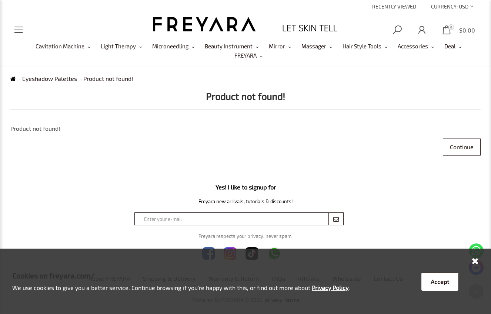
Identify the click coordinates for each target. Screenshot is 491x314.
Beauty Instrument (229, 46)
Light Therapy (118, 46)
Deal (449, 46)
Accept (440, 281)
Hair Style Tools (362, 46)
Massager (313, 46)
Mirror (277, 46)
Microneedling (170, 46)
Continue (462, 146)
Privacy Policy (330, 287)
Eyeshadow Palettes (49, 79)
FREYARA (245, 55)
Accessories (413, 46)
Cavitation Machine (60, 46)
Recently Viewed (394, 6)
